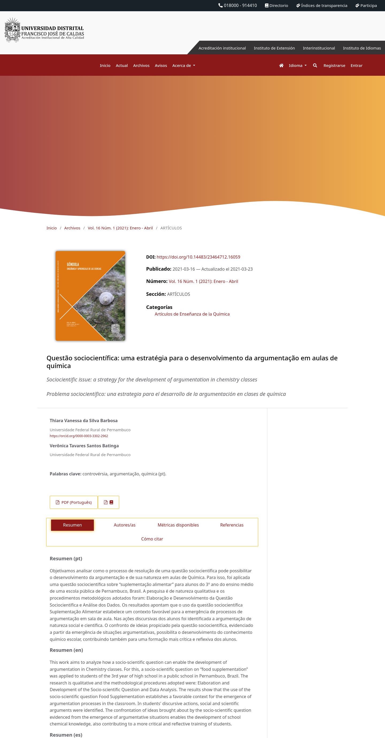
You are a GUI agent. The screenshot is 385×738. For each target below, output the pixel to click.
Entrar (357, 65)
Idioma (296, 65)
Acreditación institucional (212, 48)
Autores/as (125, 525)
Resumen (72, 525)
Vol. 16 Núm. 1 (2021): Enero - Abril (120, 227)
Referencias (232, 525)
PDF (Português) (76, 502)
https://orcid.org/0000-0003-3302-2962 (79, 436)
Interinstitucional (315, 48)
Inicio (105, 65)
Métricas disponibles (178, 525)
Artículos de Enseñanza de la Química (192, 314)
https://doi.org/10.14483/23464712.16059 (198, 257)
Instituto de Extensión (268, 48)
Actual (122, 65)
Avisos (161, 65)
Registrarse (334, 65)
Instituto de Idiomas (360, 48)
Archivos (141, 65)
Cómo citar (152, 539)
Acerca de (182, 65)
